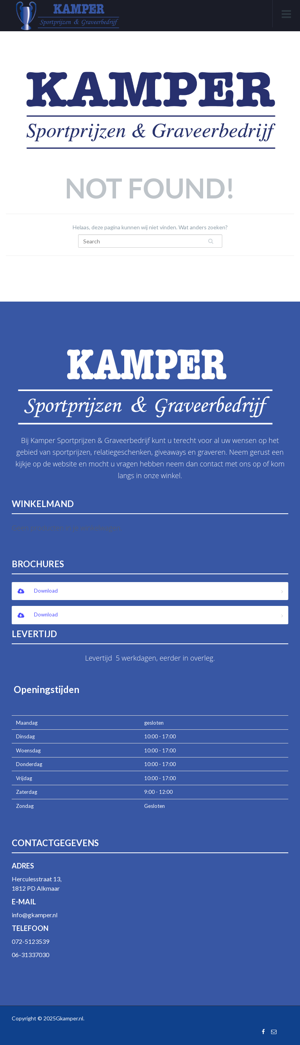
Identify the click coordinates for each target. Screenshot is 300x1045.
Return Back (149, 270)
